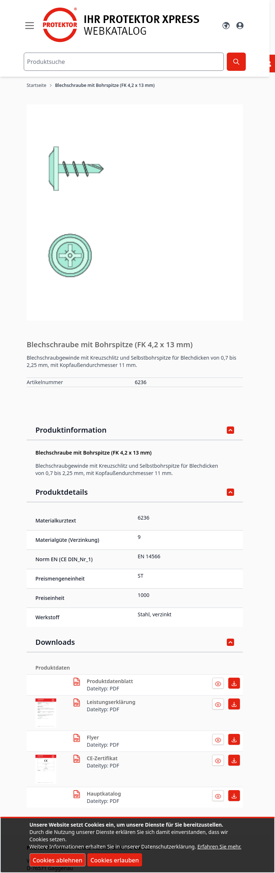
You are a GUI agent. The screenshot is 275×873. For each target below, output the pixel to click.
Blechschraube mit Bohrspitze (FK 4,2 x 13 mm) (105, 85)
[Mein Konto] (240, 25)
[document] (138, 845)
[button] (135, 212)
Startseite (36, 85)
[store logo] (128, 25)
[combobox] (124, 62)
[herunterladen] (77, 682)
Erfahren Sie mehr (218, 846)
